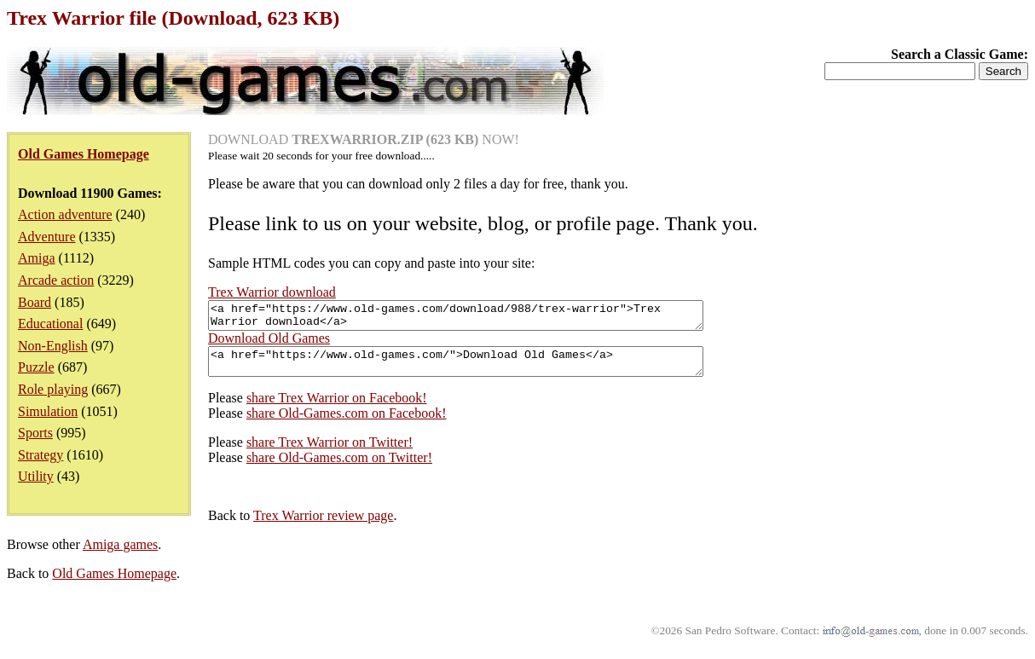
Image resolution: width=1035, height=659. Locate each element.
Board (34, 302)
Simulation (48, 411)
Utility (36, 476)
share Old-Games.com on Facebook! (346, 423)
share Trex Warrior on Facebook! (336, 408)
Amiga (36, 258)
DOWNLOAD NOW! (363, 139)
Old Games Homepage (114, 583)
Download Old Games (269, 343)
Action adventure (65, 214)
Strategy (40, 455)
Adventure (47, 236)
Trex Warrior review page (323, 525)
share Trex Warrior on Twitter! (329, 452)
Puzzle (36, 367)
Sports (35, 432)
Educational (50, 323)
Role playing (53, 389)
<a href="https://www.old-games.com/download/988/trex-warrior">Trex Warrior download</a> (485, 318)
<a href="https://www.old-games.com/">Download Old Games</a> (485, 369)
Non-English (53, 345)
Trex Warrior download (272, 292)
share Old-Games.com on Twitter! (339, 467)
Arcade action (56, 280)
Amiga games (120, 554)
